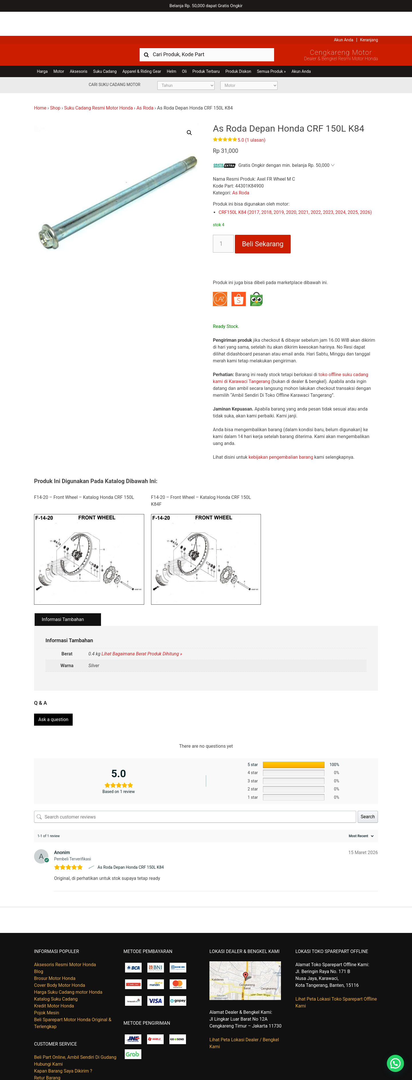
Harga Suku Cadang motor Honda (68, 965)
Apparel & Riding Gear (141, 47)
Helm (171, 47)
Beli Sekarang (263, 220)
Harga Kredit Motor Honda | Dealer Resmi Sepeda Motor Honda (75, 30)
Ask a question (53, 692)
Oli (184, 47)
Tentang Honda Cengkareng (62, 1058)
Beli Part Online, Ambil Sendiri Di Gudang (75, 1030)
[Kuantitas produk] (223, 220)
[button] (189, 108)
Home (40, 84)
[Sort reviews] (360, 809)
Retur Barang (47, 1051)
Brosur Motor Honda (55, 951)
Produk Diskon (238, 47)
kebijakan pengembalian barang (281, 433)
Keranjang (369, 15)
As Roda (144, 84)
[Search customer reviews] (195, 790)
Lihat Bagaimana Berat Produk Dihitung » (142, 629)
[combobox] (206, 30)
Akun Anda (343, 15)
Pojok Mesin (46, 986)
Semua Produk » (271, 47)
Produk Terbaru (206, 47)
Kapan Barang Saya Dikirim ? (63, 1044)
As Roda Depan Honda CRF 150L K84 (131, 840)
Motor (59, 47)
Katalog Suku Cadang (56, 972)
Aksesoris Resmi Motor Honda (65, 937)
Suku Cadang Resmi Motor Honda (98, 84)
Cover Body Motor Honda (59, 958)
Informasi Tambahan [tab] (63, 595)
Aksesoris (78, 47)
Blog (38, 944)
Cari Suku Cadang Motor (114, 60)
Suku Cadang (105, 47)
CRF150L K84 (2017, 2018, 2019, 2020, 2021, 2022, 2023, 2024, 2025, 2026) (295, 188)
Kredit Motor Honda (54, 979)
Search (368, 789)
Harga (42, 47)
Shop (55, 84)
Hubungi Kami (48, 1037)
